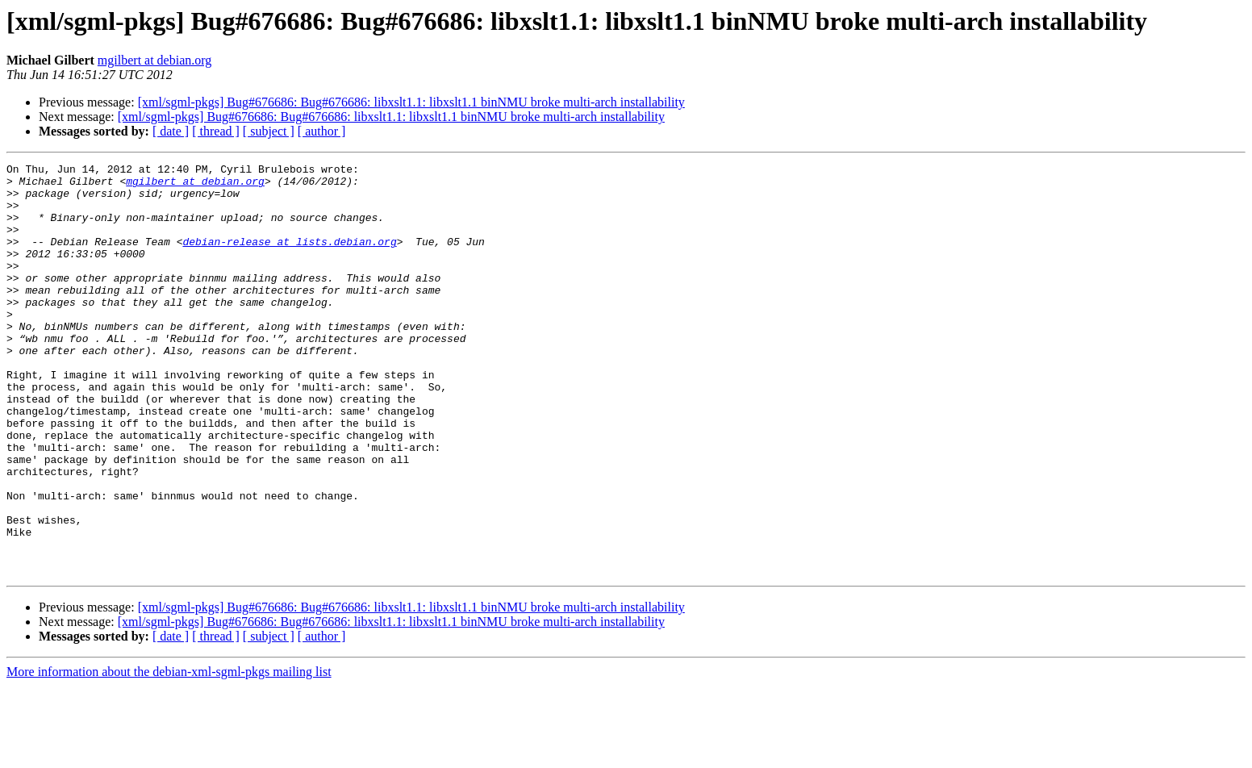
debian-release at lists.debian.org (289, 258)
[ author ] (322, 131)
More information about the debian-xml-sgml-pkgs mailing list (169, 754)
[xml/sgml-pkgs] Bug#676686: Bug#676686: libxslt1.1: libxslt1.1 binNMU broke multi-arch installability (411, 102)
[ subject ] (268, 131)
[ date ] (170, 131)
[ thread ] (216, 131)
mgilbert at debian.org (154, 60)
